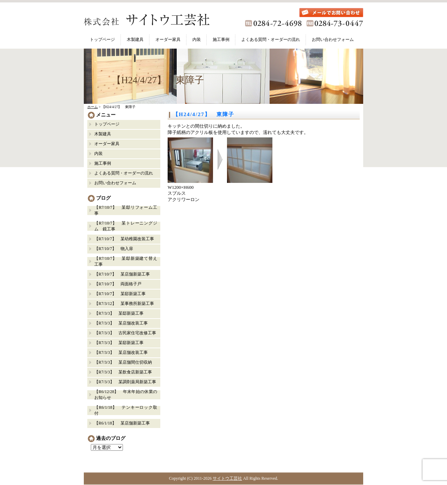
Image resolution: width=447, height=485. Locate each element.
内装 (196, 39)
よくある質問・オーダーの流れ (270, 39)
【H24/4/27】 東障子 (203, 114)
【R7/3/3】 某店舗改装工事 (121, 323)
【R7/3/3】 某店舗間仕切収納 (123, 362)
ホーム (92, 107)
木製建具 (135, 39)
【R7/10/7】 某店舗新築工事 (122, 274)
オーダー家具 (168, 39)
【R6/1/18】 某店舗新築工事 (122, 423)
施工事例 (221, 39)
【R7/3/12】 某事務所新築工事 (124, 303)
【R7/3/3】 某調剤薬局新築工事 (125, 381)
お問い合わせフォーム (333, 39)
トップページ (102, 39)
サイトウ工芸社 (227, 478)
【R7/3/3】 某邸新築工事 (121, 313)
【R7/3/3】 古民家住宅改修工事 (125, 332)
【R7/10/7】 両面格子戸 (117, 283)
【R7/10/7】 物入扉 (113, 248)
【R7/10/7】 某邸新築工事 (120, 293)
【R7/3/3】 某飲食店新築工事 (123, 372)
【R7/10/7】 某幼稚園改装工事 (124, 238)
